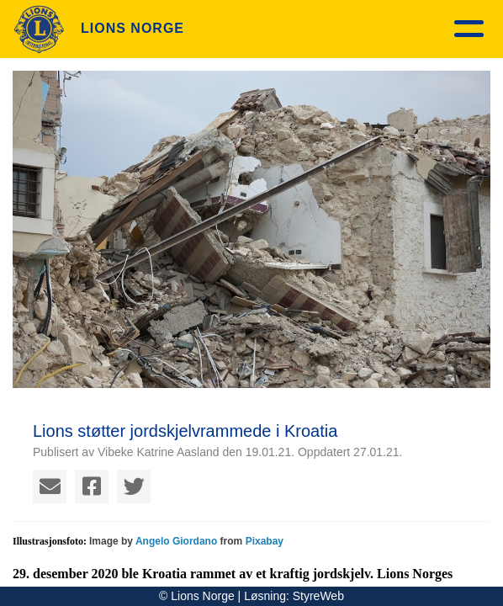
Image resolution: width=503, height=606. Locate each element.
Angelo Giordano (176, 541)
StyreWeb (318, 596)
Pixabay (264, 541)
